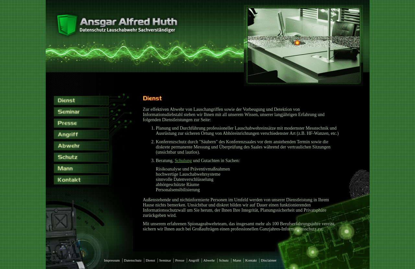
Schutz (224, 260)
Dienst (150, 260)
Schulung (183, 160)
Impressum (112, 260)
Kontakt (250, 260)
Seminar (165, 260)
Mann (237, 260)
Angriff (193, 260)
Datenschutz (132, 260)
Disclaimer (269, 260)
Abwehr (209, 260)
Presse (179, 260)
